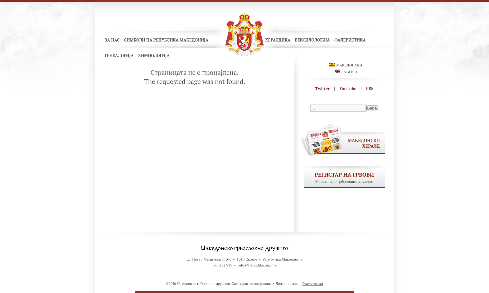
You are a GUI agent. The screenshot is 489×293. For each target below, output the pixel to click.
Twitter (322, 88)
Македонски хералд (364, 143)
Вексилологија (312, 40)
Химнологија (154, 55)
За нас (112, 40)
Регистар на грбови (344, 174)
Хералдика (277, 40)
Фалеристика (350, 40)
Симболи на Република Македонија (166, 40)
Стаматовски (313, 283)
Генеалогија (119, 55)
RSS (370, 88)
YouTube (347, 88)
